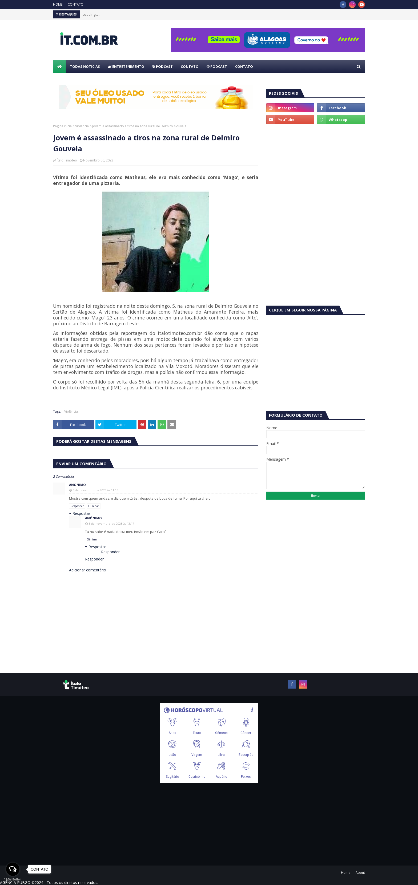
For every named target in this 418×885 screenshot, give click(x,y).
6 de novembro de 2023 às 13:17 (111, 523)
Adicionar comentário (87, 569)
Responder (77, 506)
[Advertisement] (315, 169)
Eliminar (93, 506)
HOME (57, 4)
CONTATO (75, 4)
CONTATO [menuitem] (190, 66)
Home (345, 872)
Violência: (82, 126)
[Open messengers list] (12, 869)
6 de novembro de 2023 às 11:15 (95, 490)
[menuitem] (59, 66)
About (360, 872)
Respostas (82, 513)
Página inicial (63, 126)
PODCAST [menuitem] (162, 66)
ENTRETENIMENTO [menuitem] (126, 66)
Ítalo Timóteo (67, 160)
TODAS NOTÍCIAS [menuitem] (85, 66)
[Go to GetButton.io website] (12, 879)
